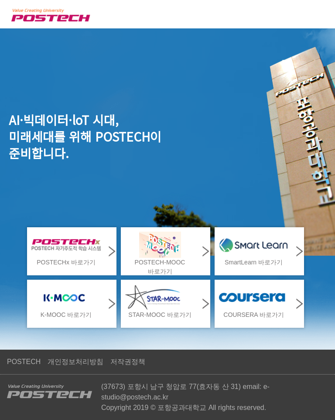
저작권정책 (127, 361)
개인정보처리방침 (75, 361)
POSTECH (24, 361)
